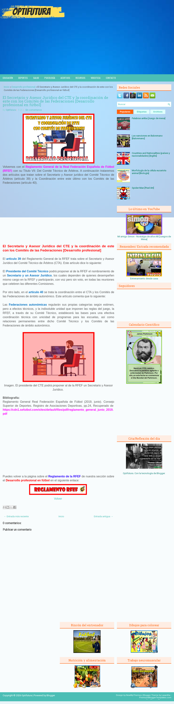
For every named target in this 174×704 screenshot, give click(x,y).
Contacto (111, 77)
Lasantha (166, 695)
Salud (36, 77)
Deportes (23, 77)
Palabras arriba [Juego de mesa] (148, 118)
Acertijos (65, 77)
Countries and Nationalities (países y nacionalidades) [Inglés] (151, 154)
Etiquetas (142, 112)
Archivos (157, 112)
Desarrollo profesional (23, 87)
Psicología (49, 77)
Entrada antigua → (103, 516)
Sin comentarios (33, 110)
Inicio (6, 87)
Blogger (161, 473)
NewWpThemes (134, 695)
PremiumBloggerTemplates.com (155, 697)
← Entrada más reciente (16, 516)
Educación (8, 77)
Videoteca (95, 77)
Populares (125, 112)
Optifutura (11, 110)
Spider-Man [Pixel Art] (143, 188)
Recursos (80, 77)
